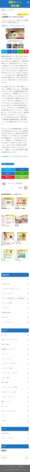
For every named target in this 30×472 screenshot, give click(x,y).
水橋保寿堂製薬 (6, 312)
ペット (4, 416)
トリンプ (4, 279)
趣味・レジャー (6, 401)
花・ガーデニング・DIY (8, 411)
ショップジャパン (7, 322)
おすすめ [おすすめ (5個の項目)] (4, 450)
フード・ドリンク (7, 358)
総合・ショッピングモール (9, 339)
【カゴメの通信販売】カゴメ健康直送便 (13, 298)
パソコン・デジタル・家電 (9, 387)
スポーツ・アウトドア (8, 396)
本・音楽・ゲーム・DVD (9, 392)
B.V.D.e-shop (5, 284)
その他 (4, 420)
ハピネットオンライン (8, 293)
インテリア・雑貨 (7, 368)
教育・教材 (5, 382)
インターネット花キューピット (11, 288)
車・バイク (5, 406)
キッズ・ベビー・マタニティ (10, 373)
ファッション (5, 354)
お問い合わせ (5, 433)
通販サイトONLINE (15, 3)
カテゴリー (5, 335)
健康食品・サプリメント (8, 164)
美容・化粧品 (5, 344)
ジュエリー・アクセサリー (9, 363)
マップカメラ (5, 307)
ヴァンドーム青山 (7, 303)
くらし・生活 (5, 377)
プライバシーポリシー (8, 438)
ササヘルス (5, 317)
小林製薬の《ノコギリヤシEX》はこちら (13, 25)
